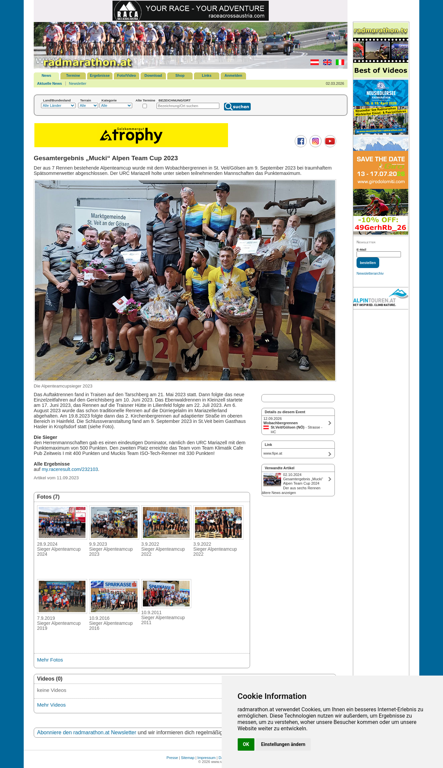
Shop (180, 75)
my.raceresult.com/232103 (70, 469)
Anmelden (233, 75)
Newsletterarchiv (370, 273)
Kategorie (109, 100)
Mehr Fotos (50, 660)
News (46, 75)
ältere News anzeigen (279, 493)
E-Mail (361, 249)
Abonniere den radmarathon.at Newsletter (86, 732)
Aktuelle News (49, 83)
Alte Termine (145, 100)
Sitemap (187, 758)
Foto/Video (126, 75)
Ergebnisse (99, 75)
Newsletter (77, 83)
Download (153, 75)
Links (207, 75)
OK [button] (246, 744)
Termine (73, 75)
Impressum (206, 758)
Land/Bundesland (57, 100)
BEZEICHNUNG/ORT (175, 100)
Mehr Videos (51, 705)
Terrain (85, 100)
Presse (172, 758)
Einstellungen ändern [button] (283, 744)
